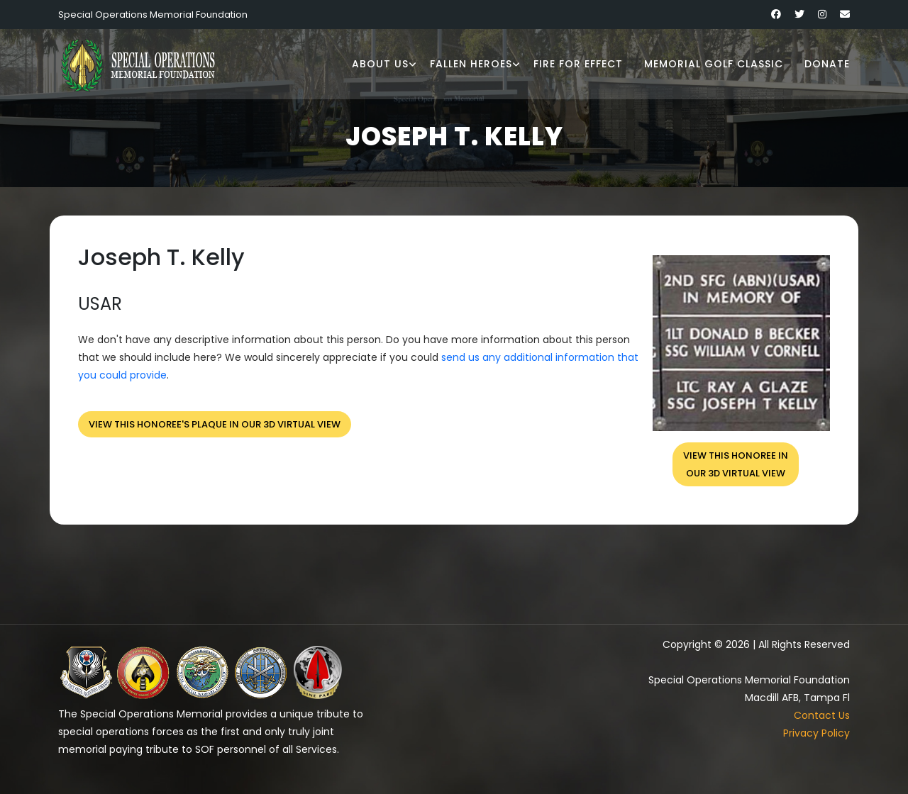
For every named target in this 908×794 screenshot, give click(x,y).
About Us (380, 64)
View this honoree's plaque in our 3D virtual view (214, 424)
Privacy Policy (816, 733)
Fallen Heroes (471, 64)
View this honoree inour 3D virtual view (735, 464)
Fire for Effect (578, 64)
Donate (827, 64)
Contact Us (822, 715)
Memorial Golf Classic (713, 64)
